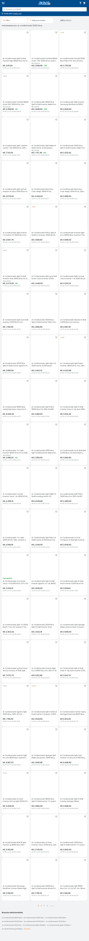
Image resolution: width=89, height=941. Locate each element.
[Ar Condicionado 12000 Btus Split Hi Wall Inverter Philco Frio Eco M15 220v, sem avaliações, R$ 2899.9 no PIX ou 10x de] (44, 313)
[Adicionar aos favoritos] (27, 33)
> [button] (50, 905)
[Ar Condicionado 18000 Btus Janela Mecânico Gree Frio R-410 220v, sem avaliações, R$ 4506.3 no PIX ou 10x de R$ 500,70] (16, 400)
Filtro (6, 20)
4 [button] (47, 905)
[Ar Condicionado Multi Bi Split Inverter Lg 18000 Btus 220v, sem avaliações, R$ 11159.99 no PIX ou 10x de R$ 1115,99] (16, 835)
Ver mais (27, 929)
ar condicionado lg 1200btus (12, 929)
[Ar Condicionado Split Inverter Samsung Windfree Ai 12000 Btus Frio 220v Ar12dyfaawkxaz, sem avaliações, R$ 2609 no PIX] (73, 95)
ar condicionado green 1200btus (58, 925)
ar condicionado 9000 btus (12, 925)
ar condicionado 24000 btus (55, 918)
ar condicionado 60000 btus (34, 921)
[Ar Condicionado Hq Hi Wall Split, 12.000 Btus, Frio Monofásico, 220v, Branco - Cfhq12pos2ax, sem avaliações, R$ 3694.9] (73, 443)
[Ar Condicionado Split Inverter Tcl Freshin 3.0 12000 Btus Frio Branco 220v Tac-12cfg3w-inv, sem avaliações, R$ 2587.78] (16, 226)
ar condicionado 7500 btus (56, 921)
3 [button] (44, 905)
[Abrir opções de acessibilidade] (80, 3)
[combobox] (44, 9)
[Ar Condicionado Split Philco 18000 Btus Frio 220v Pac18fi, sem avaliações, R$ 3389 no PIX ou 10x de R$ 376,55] (44, 400)
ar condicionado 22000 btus (34, 918)
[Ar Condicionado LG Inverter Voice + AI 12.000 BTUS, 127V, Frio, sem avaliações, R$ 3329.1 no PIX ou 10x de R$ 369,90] (16, 574)
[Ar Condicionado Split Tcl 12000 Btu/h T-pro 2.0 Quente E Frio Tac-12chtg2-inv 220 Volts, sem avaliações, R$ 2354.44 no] (16, 618)
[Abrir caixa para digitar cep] (11, 14)
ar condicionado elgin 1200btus (34, 925)
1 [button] (38, 905)
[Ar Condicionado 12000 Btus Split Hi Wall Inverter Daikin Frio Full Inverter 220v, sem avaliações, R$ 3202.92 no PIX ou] (73, 138)
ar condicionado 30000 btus (12, 921)
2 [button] (41, 905)
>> (53, 905)
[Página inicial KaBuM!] (44, 3)
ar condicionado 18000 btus (12, 918)
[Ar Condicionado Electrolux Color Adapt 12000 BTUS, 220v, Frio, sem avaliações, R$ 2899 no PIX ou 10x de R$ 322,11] (73, 182)
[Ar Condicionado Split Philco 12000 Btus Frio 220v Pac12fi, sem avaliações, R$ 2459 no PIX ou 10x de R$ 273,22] (73, 487)
